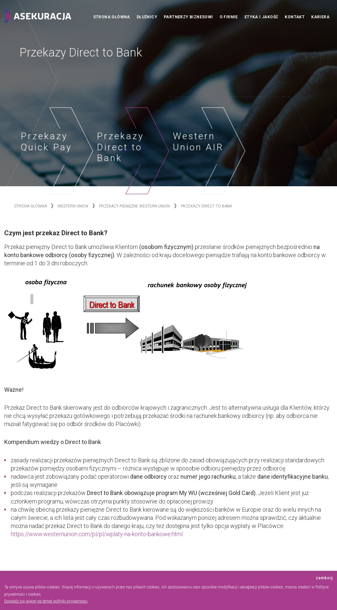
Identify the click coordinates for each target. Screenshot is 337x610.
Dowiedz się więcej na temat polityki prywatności (46, 601)
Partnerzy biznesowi (188, 17)
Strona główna (111, 17)
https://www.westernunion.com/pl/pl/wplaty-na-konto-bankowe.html (97, 534)
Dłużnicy (147, 17)
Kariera (320, 17)
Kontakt (295, 17)
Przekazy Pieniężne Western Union (134, 206)
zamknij (324, 578)
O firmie (229, 17)
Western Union (73, 206)
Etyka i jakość (261, 17)
